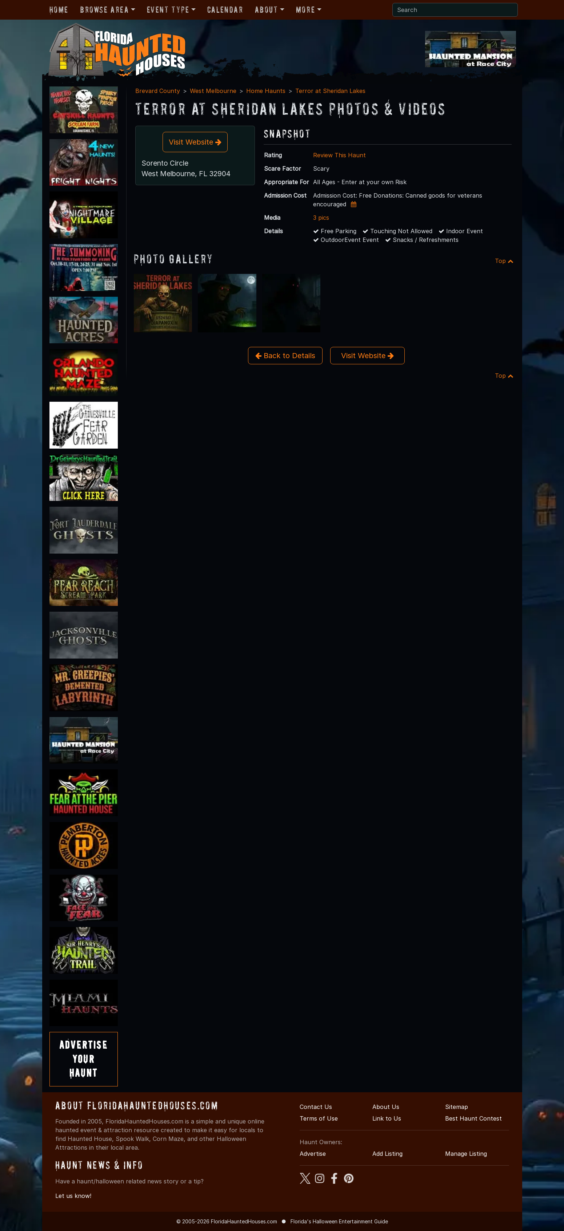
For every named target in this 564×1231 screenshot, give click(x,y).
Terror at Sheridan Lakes (330, 90)
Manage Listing (466, 1153)
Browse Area (104, 10)
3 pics (321, 217)
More (305, 10)
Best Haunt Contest (473, 1118)
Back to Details (285, 355)
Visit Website (195, 142)
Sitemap (456, 1106)
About (266, 10)
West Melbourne (213, 90)
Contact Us (316, 1106)
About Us (385, 1106)
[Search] (455, 10)
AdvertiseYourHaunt (83, 1059)
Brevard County (157, 90)
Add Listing (387, 1153)
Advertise (313, 1153)
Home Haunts (265, 90)
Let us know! (73, 1195)
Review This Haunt (339, 155)
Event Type (168, 10)
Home (58, 10)
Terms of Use (319, 1118)
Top (504, 260)
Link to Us (386, 1118)
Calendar (225, 10)
